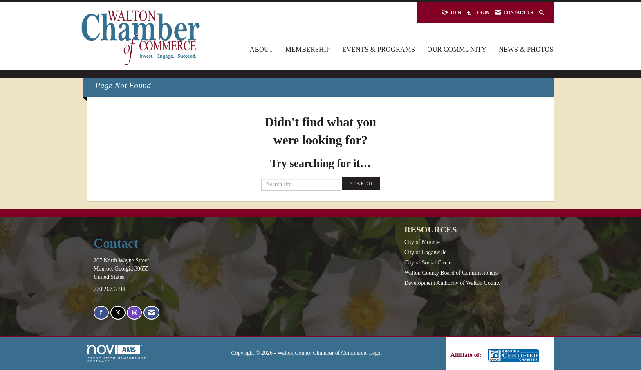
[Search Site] (542, 12)
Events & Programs (378, 49)
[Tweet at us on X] (118, 313)
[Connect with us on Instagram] (134, 313)
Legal (375, 353)
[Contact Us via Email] (151, 313)
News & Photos (526, 49)
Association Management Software (116, 354)
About (261, 49)
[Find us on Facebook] (101, 313)
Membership (307, 49)
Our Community (456, 49)
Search (361, 183)
